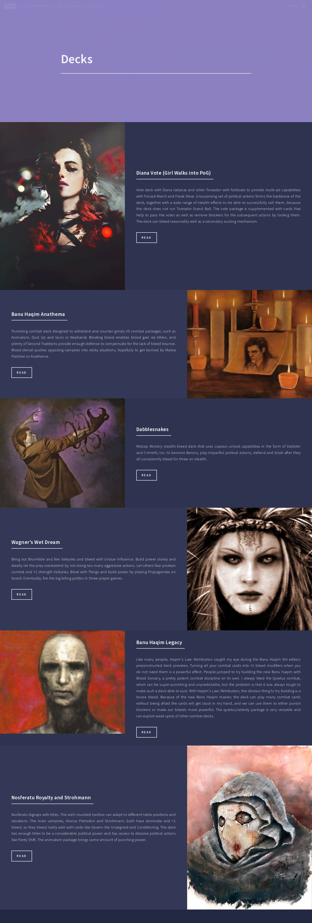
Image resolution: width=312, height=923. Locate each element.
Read (147, 237)
